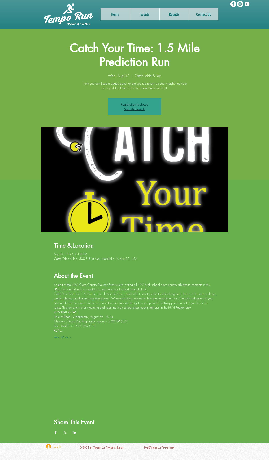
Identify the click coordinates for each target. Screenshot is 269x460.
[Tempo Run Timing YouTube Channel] (247, 4)
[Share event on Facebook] (56, 432)
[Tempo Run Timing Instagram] (240, 4)
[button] (174, 14)
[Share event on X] (65, 432)
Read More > (62, 337)
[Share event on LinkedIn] (74, 432)
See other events (134, 109)
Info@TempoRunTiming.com (159, 447)
